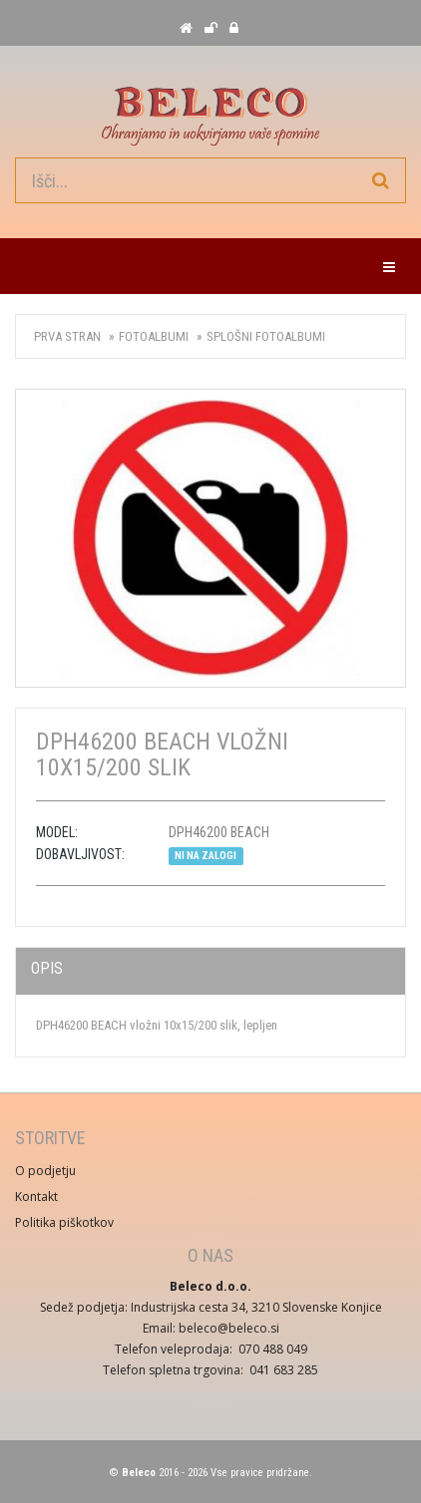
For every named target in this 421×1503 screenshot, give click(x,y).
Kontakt (36, 1196)
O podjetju (45, 1170)
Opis (47, 968)
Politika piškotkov (64, 1222)
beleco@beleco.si (229, 1328)
